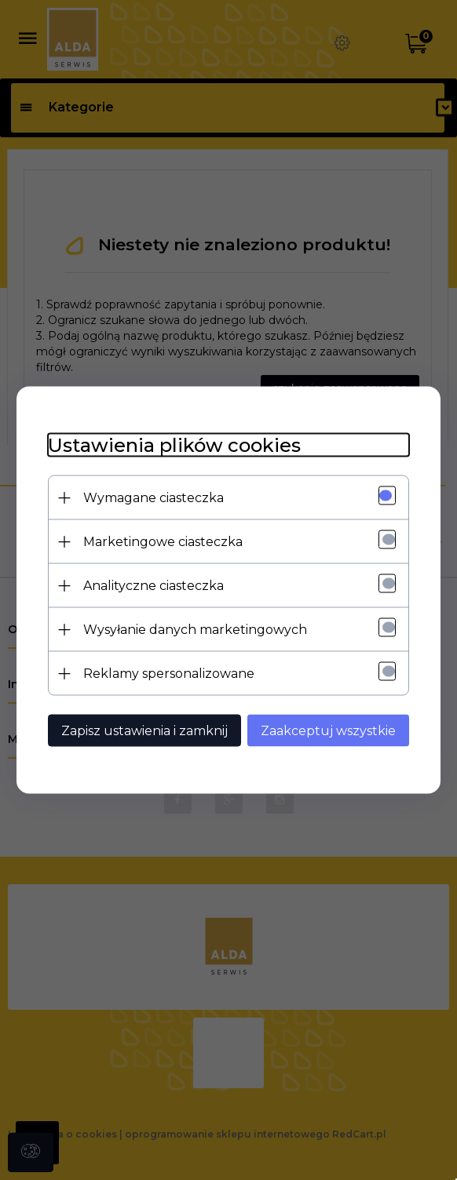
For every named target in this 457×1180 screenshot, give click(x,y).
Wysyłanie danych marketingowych (195, 629)
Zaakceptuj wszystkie (328, 730)
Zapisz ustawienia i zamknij (144, 730)
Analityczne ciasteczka (153, 585)
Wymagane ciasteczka (153, 497)
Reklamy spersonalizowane (168, 673)
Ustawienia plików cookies (174, 445)
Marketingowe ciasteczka (163, 541)
